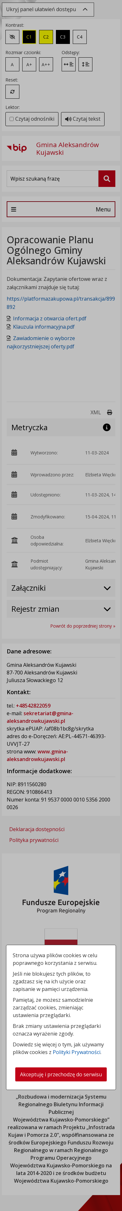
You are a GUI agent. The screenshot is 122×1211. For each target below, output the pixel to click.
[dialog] (61, 605)
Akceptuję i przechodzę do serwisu (61, 1074)
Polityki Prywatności (76, 1052)
